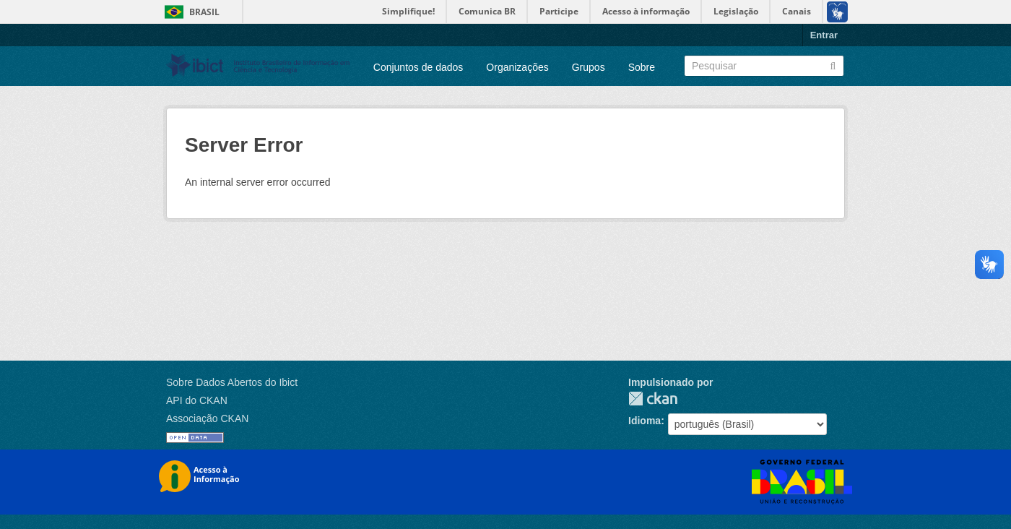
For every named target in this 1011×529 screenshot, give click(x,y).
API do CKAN (196, 400)
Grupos (588, 67)
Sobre (641, 67)
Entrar (824, 35)
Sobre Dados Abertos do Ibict (232, 382)
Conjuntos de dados (418, 67)
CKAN (652, 398)
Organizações (517, 67)
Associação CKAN (207, 418)
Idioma (644, 420)
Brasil (204, 12)
